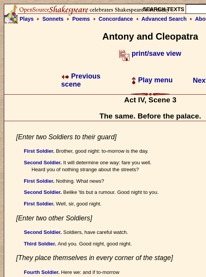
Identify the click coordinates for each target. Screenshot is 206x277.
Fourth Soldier (41, 272)
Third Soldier (39, 244)
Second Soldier (42, 162)
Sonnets (52, 19)
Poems (81, 19)
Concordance (115, 19)
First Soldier (38, 151)
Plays (27, 19)
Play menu (152, 80)
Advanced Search (164, 19)
